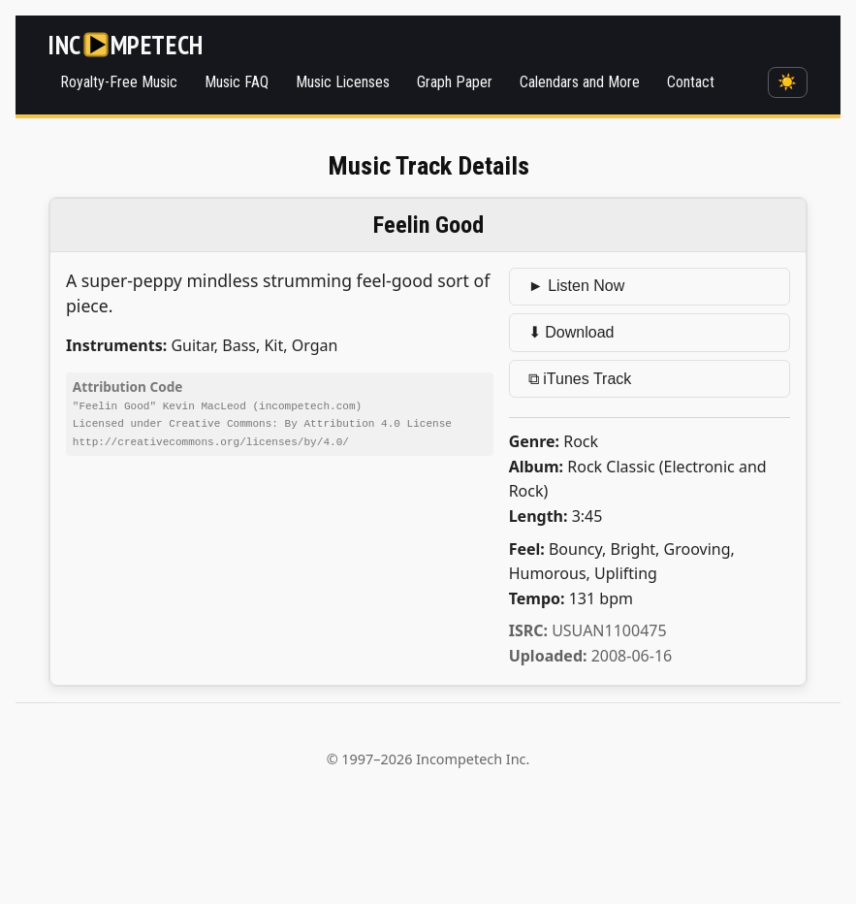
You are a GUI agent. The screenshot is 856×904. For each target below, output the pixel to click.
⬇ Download (571, 332)
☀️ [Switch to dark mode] (787, 82)
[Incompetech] (126, 44)
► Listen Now (576, 285)
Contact (690, 82)
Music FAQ (237, 82)
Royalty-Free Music (118, 82)
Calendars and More (580, 82)
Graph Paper (454, 82)
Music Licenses (343, 82)
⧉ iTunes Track (579, 379)
